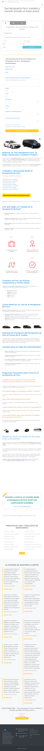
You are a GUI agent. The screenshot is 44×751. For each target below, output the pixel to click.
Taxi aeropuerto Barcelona (9, 538)
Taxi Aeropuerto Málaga (9, 544)
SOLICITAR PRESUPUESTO (22, 130)
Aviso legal (32, 729)
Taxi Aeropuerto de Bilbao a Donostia (32, 534)
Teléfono (7, 106)
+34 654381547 (12, 319)
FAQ (30, 737)
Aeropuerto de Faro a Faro (9, 182)
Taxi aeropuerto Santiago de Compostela (33, 546)
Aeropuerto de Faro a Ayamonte (10, 181)
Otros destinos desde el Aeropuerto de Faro (16, 195)
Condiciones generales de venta (18, 126)
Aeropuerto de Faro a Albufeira (10, 179)
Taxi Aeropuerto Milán (8, 549)
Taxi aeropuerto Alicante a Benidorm (11, 534)
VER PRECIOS (32, 47)
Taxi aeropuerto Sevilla (29, 549)
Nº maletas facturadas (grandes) (13, 111)
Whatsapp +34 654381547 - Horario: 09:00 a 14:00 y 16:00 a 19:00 (21, 0)
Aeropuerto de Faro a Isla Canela (10, 186)
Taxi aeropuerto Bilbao (29, 531)
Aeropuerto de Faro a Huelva (10, 184)
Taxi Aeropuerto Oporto (29, 542)
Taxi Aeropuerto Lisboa (29, 538)
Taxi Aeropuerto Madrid (8, 542)
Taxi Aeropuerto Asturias (9, 536)
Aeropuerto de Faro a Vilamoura (10, 189)
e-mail (7, 93)
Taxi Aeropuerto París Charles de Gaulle (32, 544)
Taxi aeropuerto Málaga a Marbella (11, 546)
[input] (12, 41)
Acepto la (13, 124)
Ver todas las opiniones (22, 718)
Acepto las (16, 126)
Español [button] (4, 1)
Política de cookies (33, 732)
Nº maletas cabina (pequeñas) (12, 118)
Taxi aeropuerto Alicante (9, 531)
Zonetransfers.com (6, 515)
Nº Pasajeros (8, 99)
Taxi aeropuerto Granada (29, 536)
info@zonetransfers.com (14, 2)
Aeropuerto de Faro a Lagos (9, 187)
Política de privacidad (15, 124)
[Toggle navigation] (42, 5)
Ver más (22, 553)
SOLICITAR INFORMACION (22, 506)
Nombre (7, 88)
